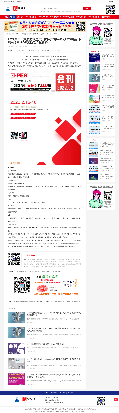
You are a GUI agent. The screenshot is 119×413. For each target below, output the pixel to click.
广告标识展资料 (21, 272)
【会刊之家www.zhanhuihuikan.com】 (47, 411)
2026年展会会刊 (30, 17)
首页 (6, 17)
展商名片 (20, 17)
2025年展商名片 (55, 17)
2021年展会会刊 (33, 272)
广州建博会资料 (45, 12)
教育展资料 (61, 12)
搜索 (86, 8)
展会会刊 (12, 17)
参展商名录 (54, 393)
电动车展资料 (68, 12)
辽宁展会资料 (53, 12)
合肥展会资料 (76, 12)
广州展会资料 (45, 272)
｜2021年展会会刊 (32, 51)
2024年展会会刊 (93, 17)
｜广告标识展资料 (20, 51)
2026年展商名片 (43, 17)
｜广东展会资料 (55, 51)
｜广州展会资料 (44, 51)
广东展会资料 (56, 272)
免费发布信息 (105, 17)
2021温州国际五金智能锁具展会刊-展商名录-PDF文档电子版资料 (33, 301)
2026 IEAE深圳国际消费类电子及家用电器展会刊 (46, 344)
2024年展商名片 (80, 17)
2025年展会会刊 (68, 17)
